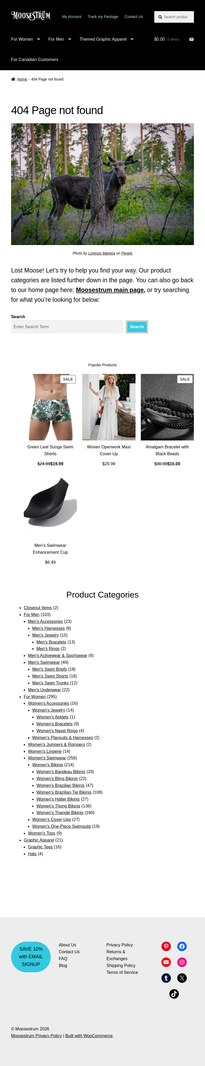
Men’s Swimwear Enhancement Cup (50, 549)
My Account (71, 17)
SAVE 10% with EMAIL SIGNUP (31, 956)
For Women (22, 39)
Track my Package (103, 17)
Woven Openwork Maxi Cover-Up (109, 450)
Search (18, 316)
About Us (67, 945)
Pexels (126, 253)
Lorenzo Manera (101, 253)
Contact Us (134, 17)
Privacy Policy (119, 945)
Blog (63, 965)
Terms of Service (122, 972)
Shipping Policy (120, 965)
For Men (56, 39)
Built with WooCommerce (89, 1036)
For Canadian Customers (34, 59)
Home (22, 79)
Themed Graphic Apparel (103, 39)
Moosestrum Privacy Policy (36, 1036)
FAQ (63, 958)
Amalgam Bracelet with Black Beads (167, 450)
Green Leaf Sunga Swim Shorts (50, 450)
